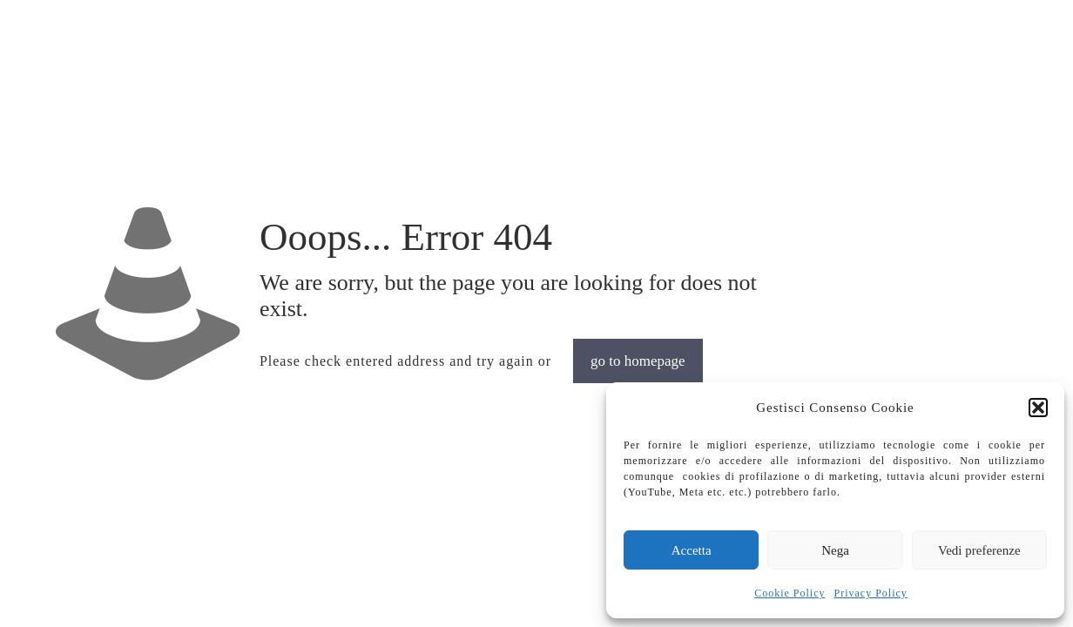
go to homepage (637, 361)
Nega (835, 550)
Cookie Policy (789, 593)
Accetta (691, 550)
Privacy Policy (871, 593)
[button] (1038, 407)
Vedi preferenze (979, 550)
